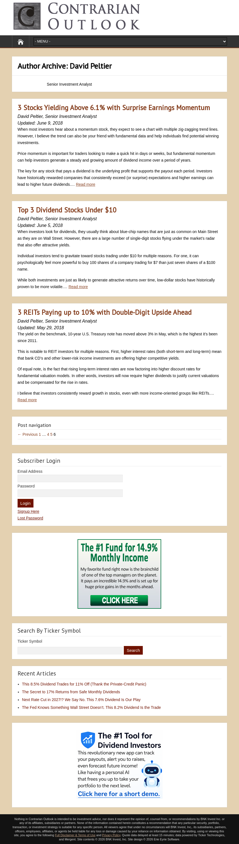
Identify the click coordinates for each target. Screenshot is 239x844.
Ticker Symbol (30, 641)
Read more (85, 184)
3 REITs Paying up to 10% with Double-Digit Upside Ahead (105, 312)
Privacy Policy (111, 835)
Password (26, 486)
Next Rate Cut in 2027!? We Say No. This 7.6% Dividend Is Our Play (81, 699)
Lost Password (30, 518)
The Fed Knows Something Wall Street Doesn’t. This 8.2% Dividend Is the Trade (91, 707)
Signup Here (28, 511)
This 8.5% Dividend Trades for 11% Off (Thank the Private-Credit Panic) (84, 684)
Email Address (30, 471)
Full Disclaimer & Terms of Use (75, 835)
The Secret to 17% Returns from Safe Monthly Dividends (71, 692)
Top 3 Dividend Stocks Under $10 (67, 210)
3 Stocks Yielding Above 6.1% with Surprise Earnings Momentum (114, 107)
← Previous (28, 434)
